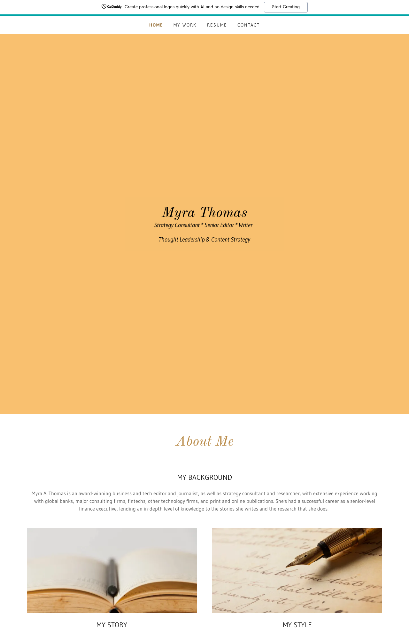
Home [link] (156, 25)
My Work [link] (185, 25)
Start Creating (286, 7)
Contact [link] (248, 25)
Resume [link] (217, 25)
